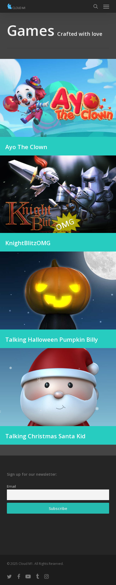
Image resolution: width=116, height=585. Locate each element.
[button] (106, 6)
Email (11, 486)
